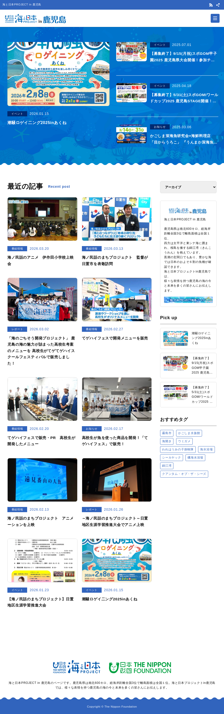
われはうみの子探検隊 (178, 449)
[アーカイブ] (188, 187)
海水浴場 (206, 449)
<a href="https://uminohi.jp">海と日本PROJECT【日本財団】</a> (188, 532)
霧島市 (166, 433)
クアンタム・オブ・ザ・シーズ (184, 474)
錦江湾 (166, 465)
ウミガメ (184, 441)
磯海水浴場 (195, 457)
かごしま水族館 (189, 433)
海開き (166, 441)
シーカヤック (171, 457)
